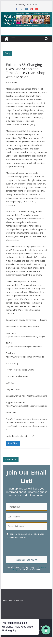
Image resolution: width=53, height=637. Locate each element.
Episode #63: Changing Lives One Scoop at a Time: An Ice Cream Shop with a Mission (25, 70)
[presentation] (27, 547)
